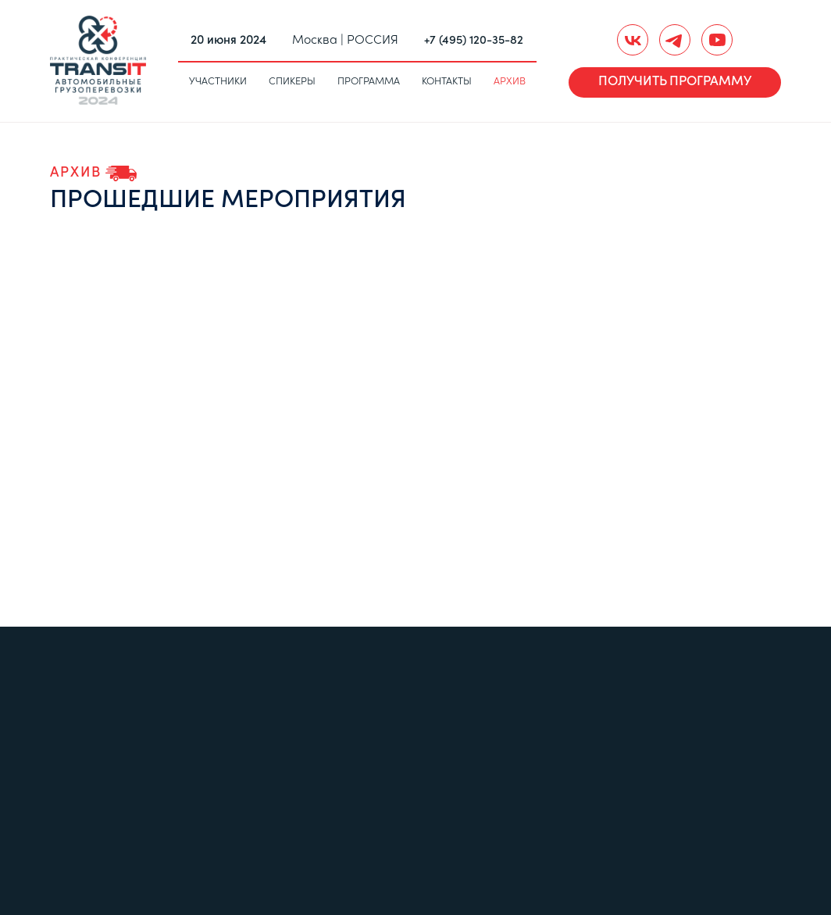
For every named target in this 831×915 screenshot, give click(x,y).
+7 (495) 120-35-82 (473, 40)
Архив (510, 82)
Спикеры (292, 82)
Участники (218, 82)
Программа (368, 82)
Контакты (447, 82)
